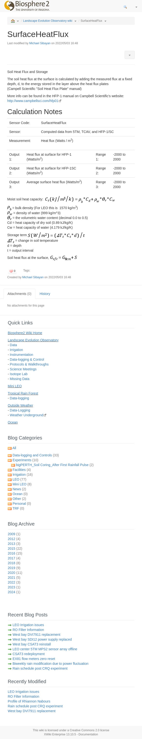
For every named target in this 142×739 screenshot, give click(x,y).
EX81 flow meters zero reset (34, 659)
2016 (15, 553)
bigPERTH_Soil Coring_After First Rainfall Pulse (55, 465)
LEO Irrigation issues (28, 625)
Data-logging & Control (27, 359)
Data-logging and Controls (36, 455)
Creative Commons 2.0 (84, 730)
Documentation (88, 734)
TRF (18, 508)
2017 (14, 558)
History (45, 294)
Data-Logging (20, 410)
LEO (19, 479)
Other (19, 499)
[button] (130, 55)
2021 (14, 577)
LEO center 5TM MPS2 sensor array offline (45, 649)
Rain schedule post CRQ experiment (40, 668)
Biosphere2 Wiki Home (25, 333)
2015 (15, 548)
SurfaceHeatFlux (91, 20)
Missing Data (20, 379)
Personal (22, 503)
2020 (15, 573)
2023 (14, 587)
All (14, 448)
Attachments (19, 294)
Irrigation (16, 350)
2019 (14, 568)
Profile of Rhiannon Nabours (29, 701)
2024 (14, 592)
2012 (14, 539)
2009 (14, 534)
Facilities (22, 470)
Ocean (13, 422)
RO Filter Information (28, 630)
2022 (14, 582)
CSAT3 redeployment (29, 654)
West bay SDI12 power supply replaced (42, 639)
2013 (14, 544)
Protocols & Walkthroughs (29, 364)
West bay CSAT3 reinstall (32, 644)
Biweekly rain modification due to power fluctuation (51, 664)
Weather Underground (26, 415)
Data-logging (19, 398)
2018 (14, 563)
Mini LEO (15, 386)
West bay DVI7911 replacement (36, 635)
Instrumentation (21, 355)
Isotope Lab (19, 374)
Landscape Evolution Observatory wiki (47, 20)
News (19, 489)
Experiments (25, 460)
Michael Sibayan (40, 43)
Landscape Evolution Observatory (33, 340)
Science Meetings (23, 369)
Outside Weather (20, 405)
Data (13, 345)
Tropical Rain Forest (23, 393)
